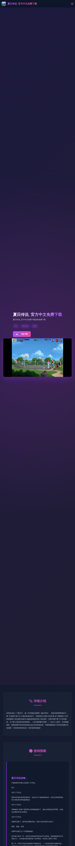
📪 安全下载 (22, 334)
